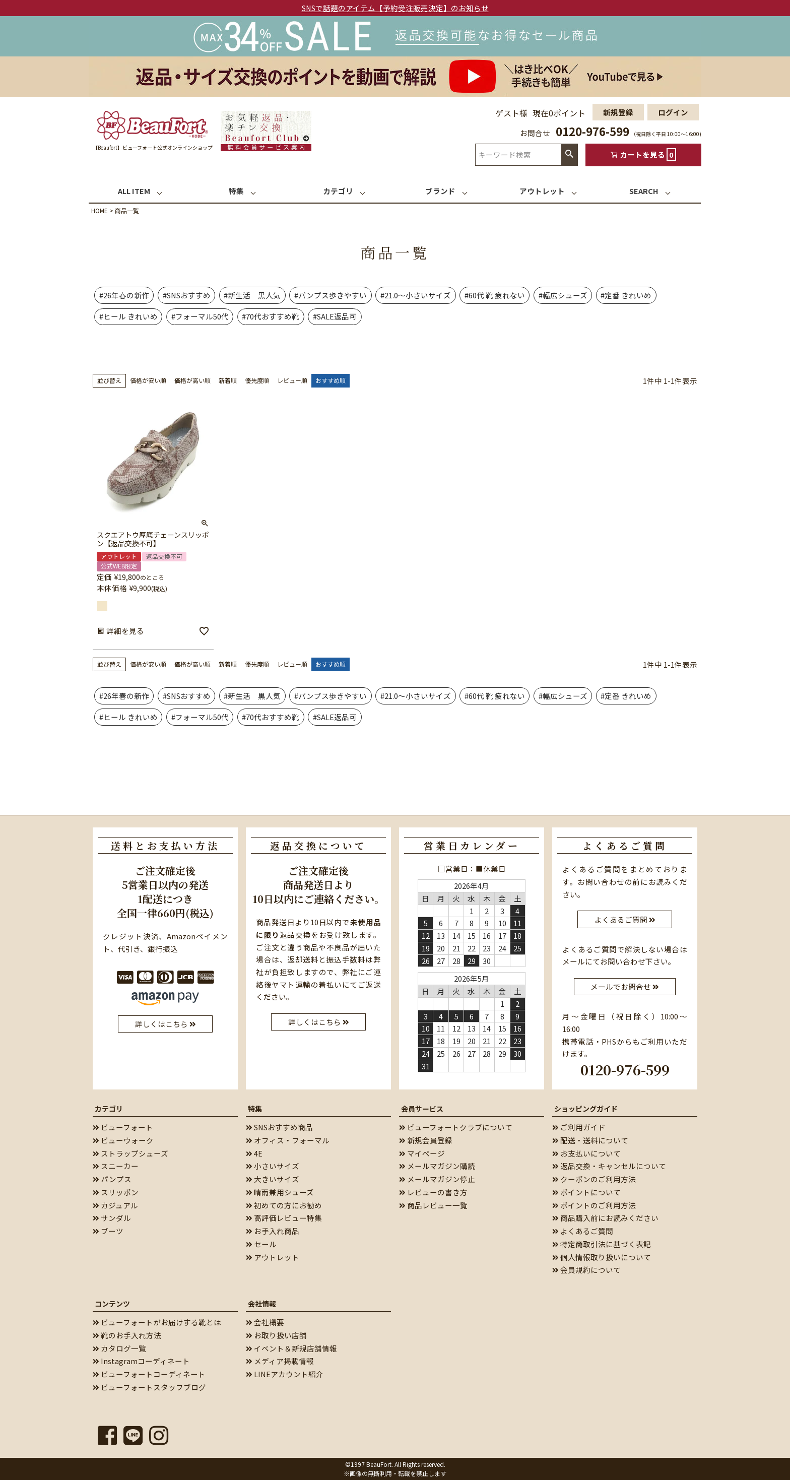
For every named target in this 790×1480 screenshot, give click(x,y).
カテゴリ (109, 1109)
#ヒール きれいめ (128, 316)
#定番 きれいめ (626, 295)
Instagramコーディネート (141, 1361)
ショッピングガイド (586, 1109)
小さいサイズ (272, 1166)
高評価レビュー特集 (284, 1217)
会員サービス (422, 1109)
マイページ (422, 1153)
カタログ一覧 (119, 1348)
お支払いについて (586, 1153)
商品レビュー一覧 (433, 1205)
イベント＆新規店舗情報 (291, 1348)
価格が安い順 (148, 380)
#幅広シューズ (563, 295)
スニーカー (116, 1166)
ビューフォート (123, 1127)
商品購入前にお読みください (605, 1217)
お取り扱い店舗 (276, 1335)
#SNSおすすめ (187, 295)
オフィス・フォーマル (288, 1140)
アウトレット (272, 1257)
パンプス (112, 1179)
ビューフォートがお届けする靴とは (157, 1322)
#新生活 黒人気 (252, 295)
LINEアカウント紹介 (284, 1374)
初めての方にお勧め (284, 1205)
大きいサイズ (272, 1179)
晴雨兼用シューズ (280, 1192)
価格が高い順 (192, 380)
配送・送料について (590, 1140)
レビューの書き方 (433, 1192)
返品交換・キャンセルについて (609, 1166)
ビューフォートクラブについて (455, 1127)
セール (261, 1244)
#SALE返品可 (335, 316)
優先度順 (257, 380)
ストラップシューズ (130, 1153)
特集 (255, 1109)
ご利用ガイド (579, 1127)
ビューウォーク (123, 1140)
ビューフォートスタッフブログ (149, 1387)
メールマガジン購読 (437, 1166)
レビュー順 (292, 380)
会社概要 (265, 1322)
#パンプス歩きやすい (330, 295)
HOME (99, 210)
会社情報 (262, 1304)
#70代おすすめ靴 (270, 316)
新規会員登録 (425, 1140)
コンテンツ (112, 1304)
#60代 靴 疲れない (495, 295)
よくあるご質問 (582, 1231)
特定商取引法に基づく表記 (601, 1244)
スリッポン (116, 1192)
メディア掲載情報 (280, 1361)
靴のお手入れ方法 (127, 1335)
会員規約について (586, 1269)
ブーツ (108, 1231)
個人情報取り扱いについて (601, 1257)
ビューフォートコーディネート (149, 1374)
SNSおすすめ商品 (279, 1127)
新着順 (228, 380)
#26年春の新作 (124, 295)
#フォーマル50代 (200, 316)
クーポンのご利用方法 (594, 1179)
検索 (569, 154)
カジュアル (115, 1205)
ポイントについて (586, 1192)
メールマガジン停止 (437, 1179)
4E (254, 1153)
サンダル (112, 1217)
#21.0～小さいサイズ (415, 295)
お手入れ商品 (272, 1231)
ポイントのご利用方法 (594, 1205)
